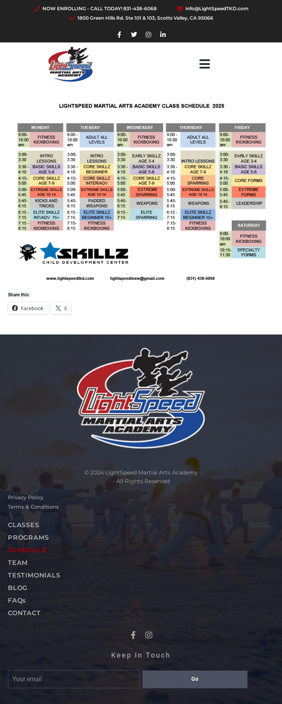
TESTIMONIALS (34, 575)
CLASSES (23, 525)
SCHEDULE (27, 550)
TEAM (18, 562)
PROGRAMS (28, 537)
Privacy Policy (25, 497)
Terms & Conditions (33, 507)
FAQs (17, 600)
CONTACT (24, 613)
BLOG (17, 588)
